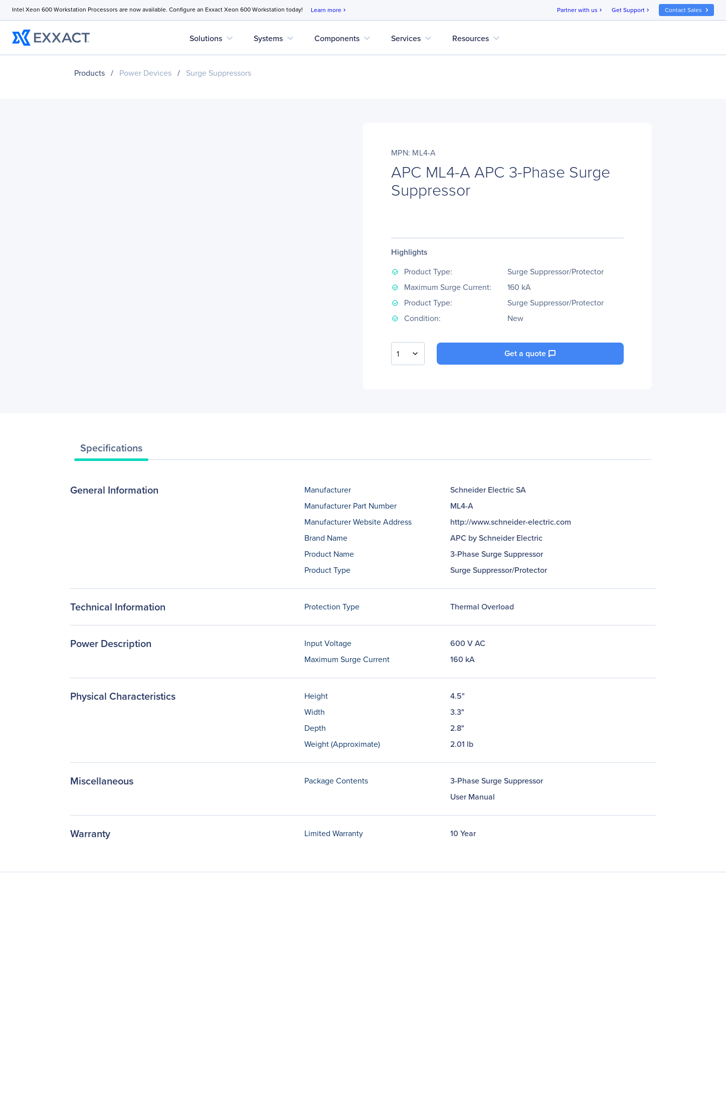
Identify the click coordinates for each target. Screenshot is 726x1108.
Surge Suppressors (218, 73)
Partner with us (580, 10)
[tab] (111, 450)
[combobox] (408, 353)
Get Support (631, 10)
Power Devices (145, 73)
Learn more (329, 10)
